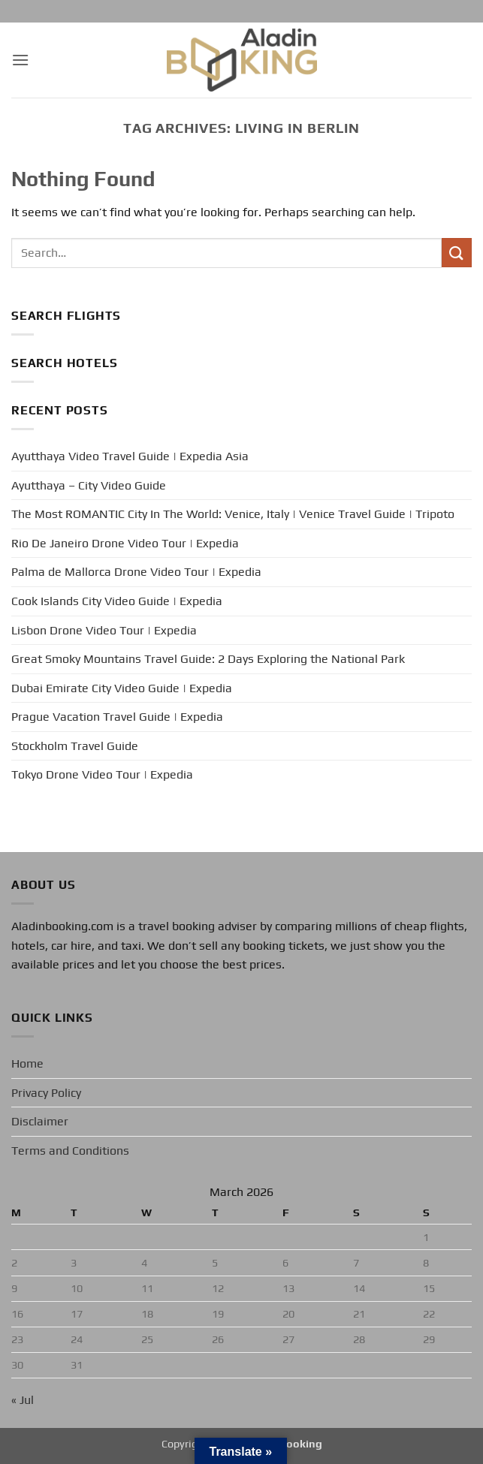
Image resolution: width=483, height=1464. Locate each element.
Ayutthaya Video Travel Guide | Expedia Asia (130, 456)
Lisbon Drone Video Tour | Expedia (104, 630)
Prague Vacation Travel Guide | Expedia (117, 716)
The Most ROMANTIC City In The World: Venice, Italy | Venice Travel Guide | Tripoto (232, 514)
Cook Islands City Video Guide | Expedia (116, 601)
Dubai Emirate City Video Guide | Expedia (121, 688)
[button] (20, 59)
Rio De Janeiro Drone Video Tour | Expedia (125, 543)
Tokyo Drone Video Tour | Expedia (102, 774)
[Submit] (457, 252)
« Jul (22, 1400)
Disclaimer (39, 1121)
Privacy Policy (46, 1093)
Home (27, 1063)
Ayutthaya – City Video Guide (88, 485)
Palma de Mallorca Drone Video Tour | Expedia (136, 572)
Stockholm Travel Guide (74, 746)
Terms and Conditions (70, 1150)
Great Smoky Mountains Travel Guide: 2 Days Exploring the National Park (208, 659)
